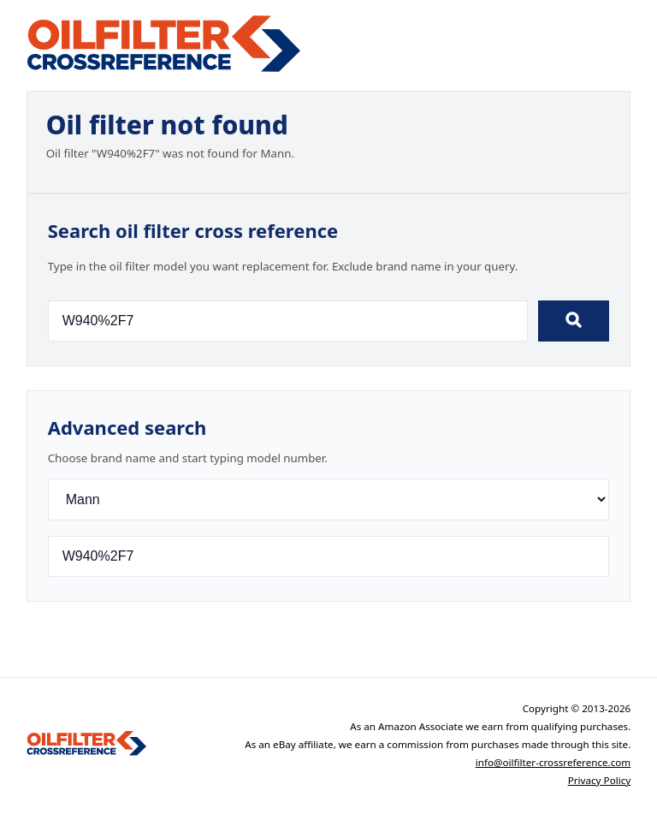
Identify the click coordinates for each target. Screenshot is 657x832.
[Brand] (329, 499)
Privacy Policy (599, 780)
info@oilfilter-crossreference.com (553, 762)
